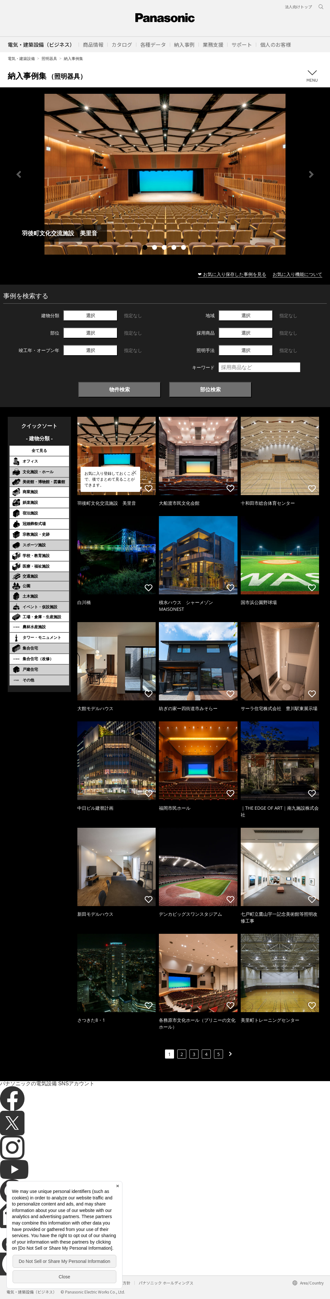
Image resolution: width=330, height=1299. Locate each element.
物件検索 (119, 389)
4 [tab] (174, 248)
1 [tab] (145, 248)
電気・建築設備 (21, 58)
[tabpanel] (165, 174)
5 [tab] (184, 248)
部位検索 (210, 389)
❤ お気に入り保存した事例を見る (232, 274)
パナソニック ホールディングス (166, 1282)
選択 (90, 315)
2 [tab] (155, 248)
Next (311, 174)
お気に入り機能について (297, 274)
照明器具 (49, 58)
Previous (18, 174)
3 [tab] (165, 248)
